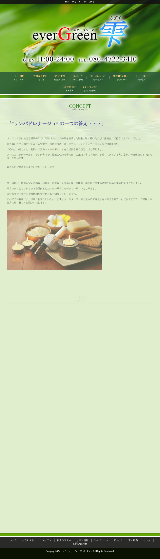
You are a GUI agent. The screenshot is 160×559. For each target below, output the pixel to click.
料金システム (64, 540)
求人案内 (133, 540)
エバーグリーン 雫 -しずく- (76, 551)
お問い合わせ (80, 543)
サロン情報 (82, 540)
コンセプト (45, 540)
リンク (146, 540)
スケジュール (101, 540)
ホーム (13, 540)
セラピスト (28, 540)
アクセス (118, 540)
